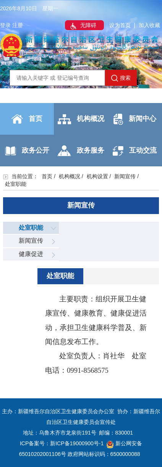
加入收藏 (149, 25)
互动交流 (135, 151)
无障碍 (82, 26)
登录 (5, 25)
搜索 (121, 78)
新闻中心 (134, 119)
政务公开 (27, 151)
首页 (26, 119)
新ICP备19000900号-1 (77, 443)
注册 (17, 25)
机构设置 (97, 176)
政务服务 (80, 150)
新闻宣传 (125, 176)
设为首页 (120, 25)
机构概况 (81, 119)
